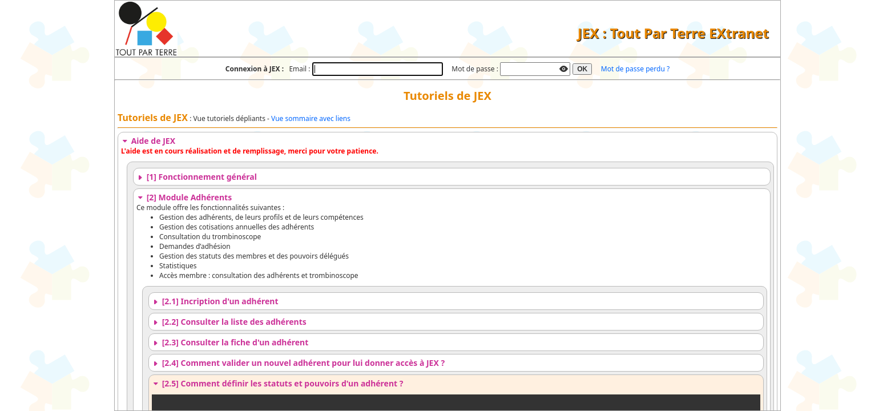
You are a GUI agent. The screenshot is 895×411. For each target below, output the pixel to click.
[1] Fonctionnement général (196, 176)
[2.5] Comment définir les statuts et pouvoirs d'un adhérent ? (277, 383)
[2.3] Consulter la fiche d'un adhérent (230, 342)
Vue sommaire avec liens (310, 118)
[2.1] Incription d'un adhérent (215, 301)
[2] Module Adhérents (184, 197)
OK (582, 69)
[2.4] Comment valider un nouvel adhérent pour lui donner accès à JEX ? (298, 362)
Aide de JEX (148, 140)
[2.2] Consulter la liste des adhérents (229, 321)
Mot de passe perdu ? (635, 69)
